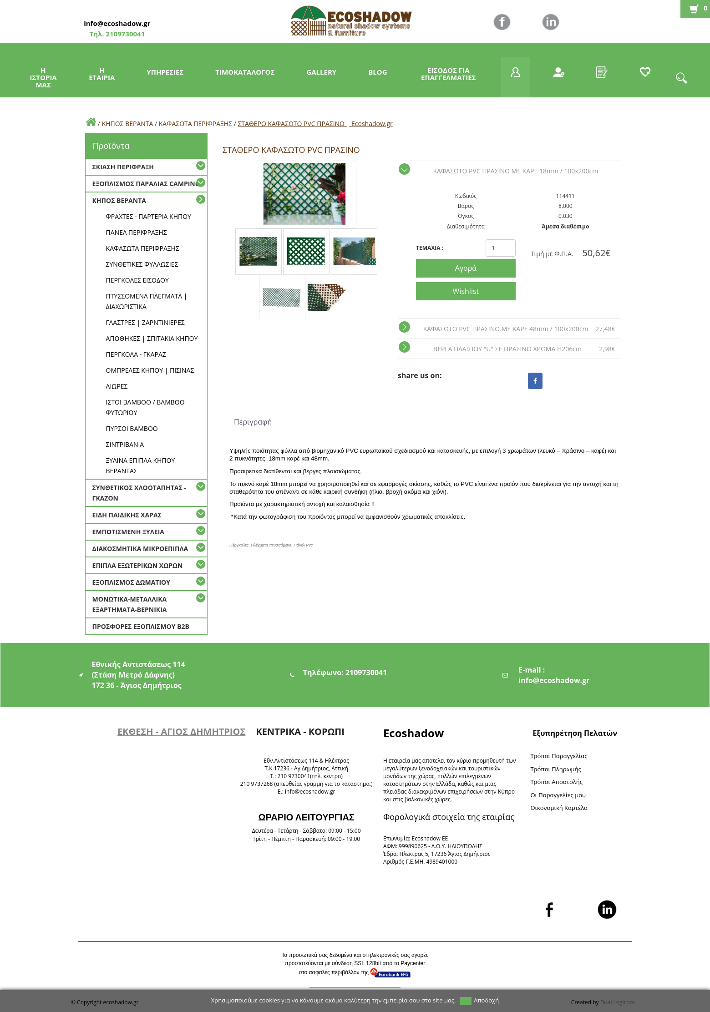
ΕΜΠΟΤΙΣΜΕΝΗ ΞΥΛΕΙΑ (128, 531)
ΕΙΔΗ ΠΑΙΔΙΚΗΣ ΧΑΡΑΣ (127, 515)
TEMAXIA (429, 248)
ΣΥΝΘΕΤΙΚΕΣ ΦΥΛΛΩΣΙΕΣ (142, 264)
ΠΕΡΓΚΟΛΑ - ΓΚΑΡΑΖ (136, 354)
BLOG (377, 72)
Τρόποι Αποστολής (556, 782)
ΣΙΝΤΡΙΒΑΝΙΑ (125, 444)
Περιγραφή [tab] (253, 422)
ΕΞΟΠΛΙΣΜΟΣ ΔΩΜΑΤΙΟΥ (131, 582)
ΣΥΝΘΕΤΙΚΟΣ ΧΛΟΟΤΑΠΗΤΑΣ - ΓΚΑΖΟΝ (139, 492)
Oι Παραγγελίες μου (558, 795)
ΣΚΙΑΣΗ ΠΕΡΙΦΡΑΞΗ (123, 166)
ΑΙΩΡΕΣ (117, 386)
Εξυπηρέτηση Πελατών (574, 733)
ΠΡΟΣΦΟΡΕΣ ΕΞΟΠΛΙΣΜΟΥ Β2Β (140, 626)
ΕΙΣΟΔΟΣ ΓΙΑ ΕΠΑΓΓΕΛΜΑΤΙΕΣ (448, 73)
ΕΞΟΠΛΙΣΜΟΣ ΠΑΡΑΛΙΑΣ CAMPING (146, 183)
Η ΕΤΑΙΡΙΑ (102, 73)
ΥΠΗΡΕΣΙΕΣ (165, 72)
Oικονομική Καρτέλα (559, 808)
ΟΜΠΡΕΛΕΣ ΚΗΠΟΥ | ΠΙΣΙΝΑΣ (150, 370)
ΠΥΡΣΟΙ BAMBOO (132, 428)
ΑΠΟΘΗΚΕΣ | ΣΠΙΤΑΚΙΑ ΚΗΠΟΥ (152, 338)
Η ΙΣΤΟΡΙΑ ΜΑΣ (43, 77)
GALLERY (321, 72)
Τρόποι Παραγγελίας (558, 756)
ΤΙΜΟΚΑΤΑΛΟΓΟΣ (244, 72)
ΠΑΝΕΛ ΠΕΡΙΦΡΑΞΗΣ (136, 232)
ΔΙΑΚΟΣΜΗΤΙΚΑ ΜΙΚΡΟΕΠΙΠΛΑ (140, 548)
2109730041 (124, 33)
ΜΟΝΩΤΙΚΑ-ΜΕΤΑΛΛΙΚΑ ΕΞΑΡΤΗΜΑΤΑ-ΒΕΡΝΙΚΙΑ (129, 604)
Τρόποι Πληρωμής (555, 769)
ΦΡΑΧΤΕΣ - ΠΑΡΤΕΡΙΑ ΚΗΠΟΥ (148, 216)
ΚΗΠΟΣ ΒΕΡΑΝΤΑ (127, 123)
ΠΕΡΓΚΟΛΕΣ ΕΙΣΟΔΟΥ (137, 280)
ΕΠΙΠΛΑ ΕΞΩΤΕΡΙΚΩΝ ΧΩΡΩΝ (137, 565)
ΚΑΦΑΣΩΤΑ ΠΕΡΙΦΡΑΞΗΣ (196, 123)
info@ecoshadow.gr (117, 23)
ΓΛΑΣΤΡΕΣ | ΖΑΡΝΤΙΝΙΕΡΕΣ (145, 322)
